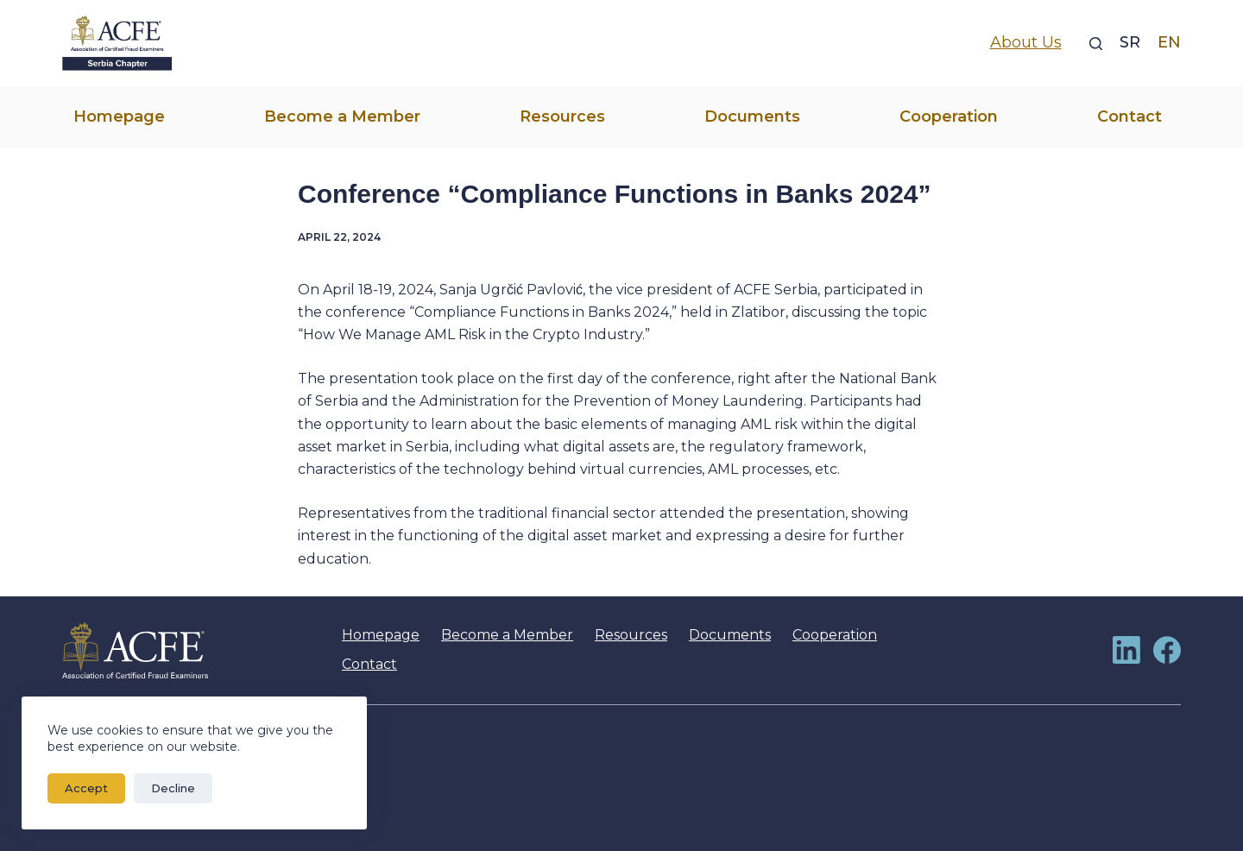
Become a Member (342, 116)
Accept (86, 788)
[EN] (1169, 43)
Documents (752, 116)
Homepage (119, 116)
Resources (562, 116)
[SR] (1130, 43)
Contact (1129, 116)
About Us (1026, 42)
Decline (173, 788)
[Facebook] (1167, 650)
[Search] (1095, 43)
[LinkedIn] (1126, 650)
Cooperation (948, 116)
